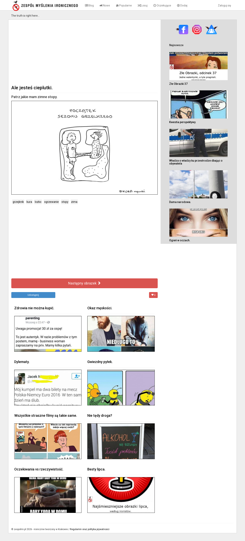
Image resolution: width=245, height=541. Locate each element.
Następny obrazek (84, 283)
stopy (65, 201)
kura (29, 201)
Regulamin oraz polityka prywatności (89, 529)
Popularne (124, 5)
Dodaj (182, 5)
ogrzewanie (51, 201)
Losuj (143, 5)
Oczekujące (162, 5)
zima (74, 201)
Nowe (105, 5)
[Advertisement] (84, 52)
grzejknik (18, 201)
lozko (38, 201)
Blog (89, 5)
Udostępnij (33, 295)
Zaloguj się (224, 5)
